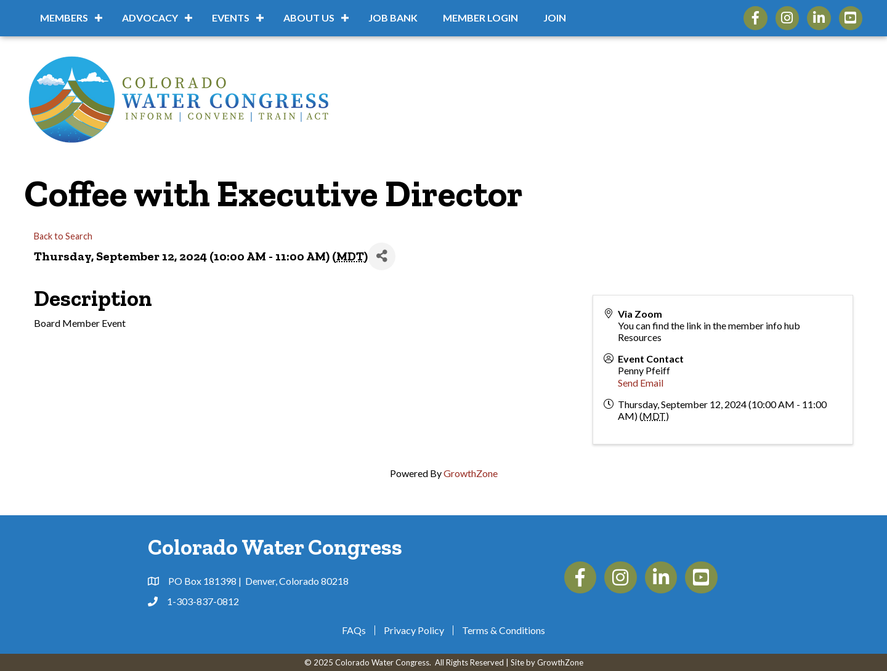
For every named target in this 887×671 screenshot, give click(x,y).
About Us (308, 17)
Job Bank (393, 17)
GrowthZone (471, 473)
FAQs (354, 630)
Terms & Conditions (503, 630)
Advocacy (150, 17)
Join (554, 17)
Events (230, 17)
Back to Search (63, 236)
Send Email (640, 382)
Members (64, 17)
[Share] (381, 256)
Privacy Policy (414, 630)
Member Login (480, 17)
